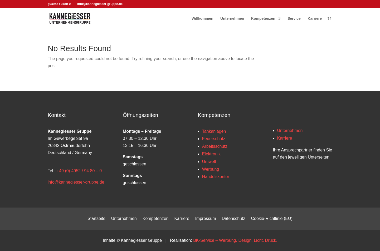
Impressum (205, 219)
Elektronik (211, 154)
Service (294, 19)
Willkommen (202, 19)
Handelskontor (215, 176)
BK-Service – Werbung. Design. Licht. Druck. (235, 240)
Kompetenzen (263, 19)
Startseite (96, 219)
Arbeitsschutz (214, 146)
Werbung (210, 169)
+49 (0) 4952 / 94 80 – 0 (79, 171)
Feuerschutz (213, 138)
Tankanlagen (214, 131)
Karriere (315, 19)
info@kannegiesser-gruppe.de (76, 182)
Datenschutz (233, 219)
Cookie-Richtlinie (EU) (271, 219)
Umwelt (209, 161)
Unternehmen (232, 19)
